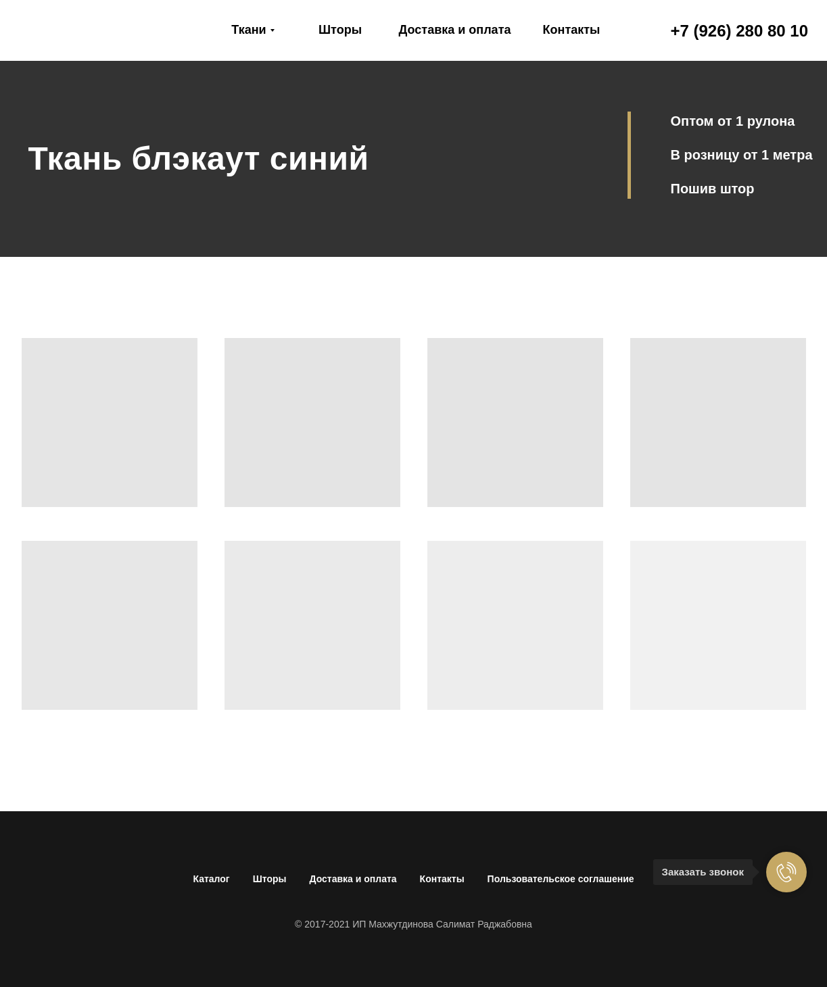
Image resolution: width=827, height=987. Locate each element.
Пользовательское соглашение (561, 878)
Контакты (442, 878)
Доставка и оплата (353, 878)
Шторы (270, 878)
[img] (92, 31)
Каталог (211, 878)
